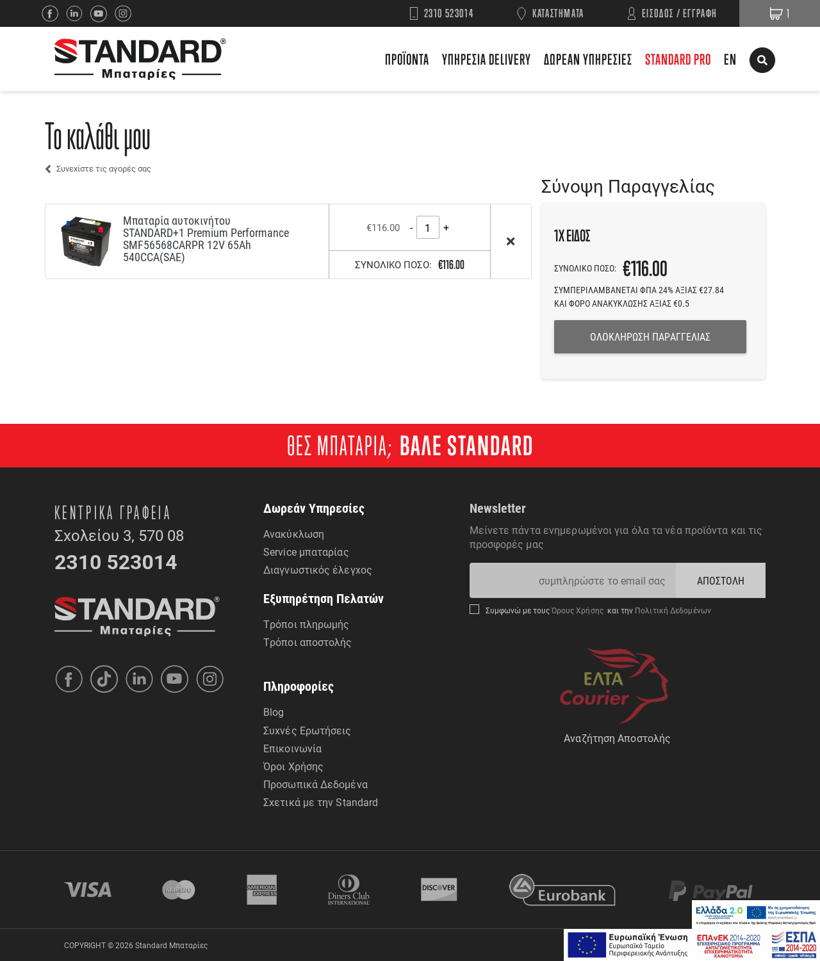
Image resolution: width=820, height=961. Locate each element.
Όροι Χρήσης (293, 766)
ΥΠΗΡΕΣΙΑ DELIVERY (486, 59)
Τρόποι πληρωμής (306, 624)
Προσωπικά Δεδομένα (315, 784)
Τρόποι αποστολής (307, 642)
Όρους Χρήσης (579, 610)
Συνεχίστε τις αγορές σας (103, 168)
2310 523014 (449, 13)
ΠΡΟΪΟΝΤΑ (407, 59)
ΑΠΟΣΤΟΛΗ (721, 580)
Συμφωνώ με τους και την (598, 610)
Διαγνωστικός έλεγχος (317, 569)
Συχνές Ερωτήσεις (307, 730)
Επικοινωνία (292, 748)
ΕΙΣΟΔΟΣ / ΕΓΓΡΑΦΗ (680, 13)
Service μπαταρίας (306, 551)
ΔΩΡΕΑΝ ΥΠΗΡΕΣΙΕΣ (588, 59)
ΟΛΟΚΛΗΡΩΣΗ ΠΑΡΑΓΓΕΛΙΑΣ (650, 336)
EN (730, 59)
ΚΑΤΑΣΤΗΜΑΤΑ (558, 13)
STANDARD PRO (678, 59)
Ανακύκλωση (293, 533)
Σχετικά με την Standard (320, 802)
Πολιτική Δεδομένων (672, 610)
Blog (273, 711)
